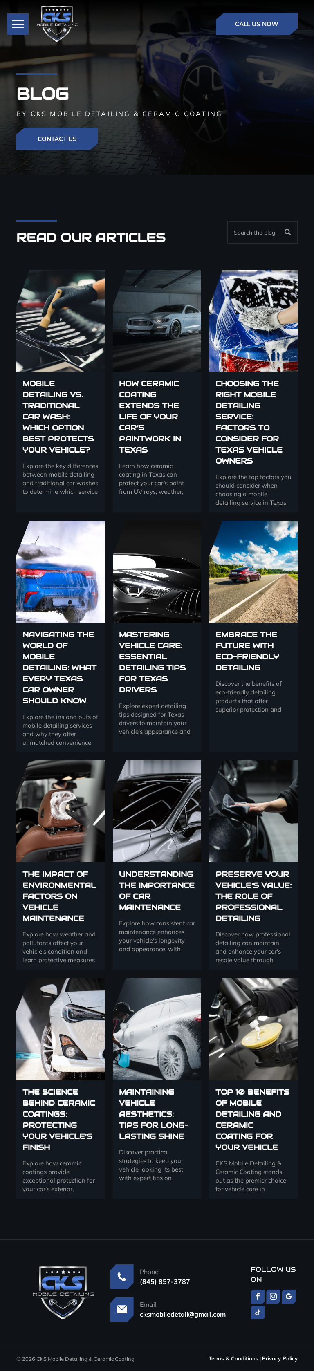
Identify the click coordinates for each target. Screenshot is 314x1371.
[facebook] (258, 1298)
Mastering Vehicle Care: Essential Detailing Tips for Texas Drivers (152, 662)
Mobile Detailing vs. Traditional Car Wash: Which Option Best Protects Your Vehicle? (58, 417)
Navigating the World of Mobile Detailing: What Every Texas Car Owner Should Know (59, 668)
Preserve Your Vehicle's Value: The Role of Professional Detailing (253, 896)
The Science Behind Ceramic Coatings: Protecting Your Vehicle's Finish (58, 1119)
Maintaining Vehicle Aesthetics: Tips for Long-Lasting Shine (153, 1114)
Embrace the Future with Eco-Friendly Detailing (247, 651)
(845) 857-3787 (165, 1281)
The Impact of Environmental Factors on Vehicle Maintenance (59, 896)
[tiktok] (258, 1314)
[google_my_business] (289, 1298)
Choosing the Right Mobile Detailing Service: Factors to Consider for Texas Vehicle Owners (249, 422)
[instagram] (273, 1298)
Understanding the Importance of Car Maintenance (157, 890)
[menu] (18, 24)
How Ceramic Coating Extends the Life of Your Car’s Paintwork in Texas (150, 417)
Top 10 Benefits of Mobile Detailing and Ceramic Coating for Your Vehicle (252, 1119)
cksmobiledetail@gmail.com (183, 1314)
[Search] (262, 232)
